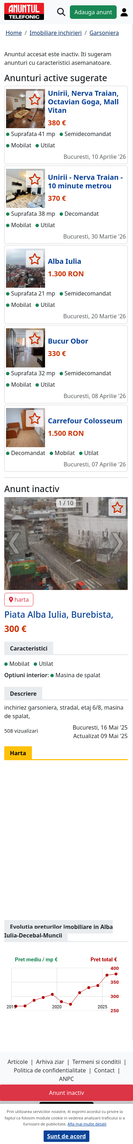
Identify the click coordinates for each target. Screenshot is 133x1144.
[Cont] (124, 12)
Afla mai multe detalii (86, 1124)
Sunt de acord (66, 1136)
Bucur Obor (68, 341)
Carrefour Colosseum (85, 420)
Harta (18, 753)
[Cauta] (61, 12)
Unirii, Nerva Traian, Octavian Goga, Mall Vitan (83, 101)
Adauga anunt (93, 12)
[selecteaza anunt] (34, 99)
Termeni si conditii (96, 1062)
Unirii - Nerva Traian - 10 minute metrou (85, 181)
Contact (104, 1070)
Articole (17, 1062)
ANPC (66, 1079)
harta (19, 600)
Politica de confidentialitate (50, 1070)
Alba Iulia (64, 261)
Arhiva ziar (50, 1062)
